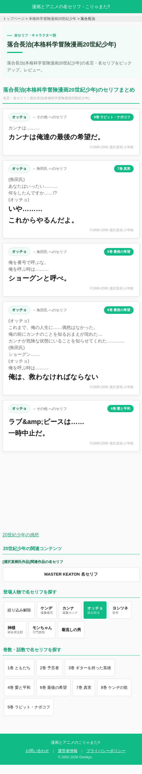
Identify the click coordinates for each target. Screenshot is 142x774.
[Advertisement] (66, 491)
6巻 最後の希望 (118, 252)
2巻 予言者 (49, 668)
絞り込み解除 (19, 610)
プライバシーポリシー (106, 751)
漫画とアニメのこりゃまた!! (75, 742)
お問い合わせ (37, 751)
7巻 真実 (123, 169)
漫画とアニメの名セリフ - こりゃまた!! (71, 6)
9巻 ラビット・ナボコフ (112, 117)
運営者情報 (67, 751)
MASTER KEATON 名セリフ (71, 574)
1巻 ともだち (19, 668)
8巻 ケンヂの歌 (114, 687)
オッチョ (19, 117)
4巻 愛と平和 (120, 409)
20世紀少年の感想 (21, 534)
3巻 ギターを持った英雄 (89, 668)
